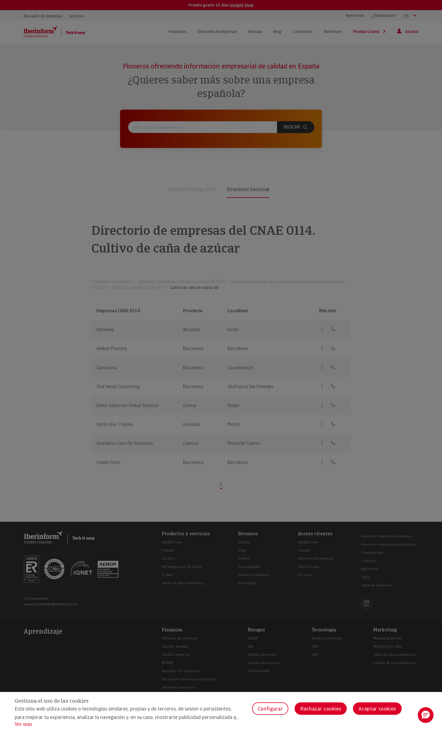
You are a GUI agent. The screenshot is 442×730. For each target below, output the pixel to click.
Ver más (23, 724)
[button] (426, 715)
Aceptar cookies (377, 708)
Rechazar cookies (320, 708)
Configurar (270, 708)
